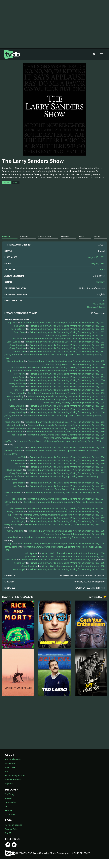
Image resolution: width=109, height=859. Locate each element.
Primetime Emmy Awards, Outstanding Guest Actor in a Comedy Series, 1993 (66, 338)
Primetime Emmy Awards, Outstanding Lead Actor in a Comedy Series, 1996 (66, 425)
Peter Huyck (19, 569)
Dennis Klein (19, 351)
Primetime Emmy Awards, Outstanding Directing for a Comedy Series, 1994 (66, 367)
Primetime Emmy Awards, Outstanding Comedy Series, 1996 (74, 437)
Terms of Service (13, 824)
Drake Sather (19, 386)
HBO (102, 269)
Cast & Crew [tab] (44, 236)
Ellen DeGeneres (12, 492)
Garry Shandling (17, 344)
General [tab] (6, 236)
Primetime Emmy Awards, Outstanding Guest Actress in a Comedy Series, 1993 (65, 341)
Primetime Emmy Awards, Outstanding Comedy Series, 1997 (74, 489)
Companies (10, 802)
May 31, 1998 (98, 263)
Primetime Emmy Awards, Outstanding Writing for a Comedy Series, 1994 (67, 373)
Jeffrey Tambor (12, 354)
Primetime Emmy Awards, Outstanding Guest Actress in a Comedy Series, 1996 (65, 421)
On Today (10, 794)
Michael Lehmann (15, 428)
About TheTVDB (13, 759)
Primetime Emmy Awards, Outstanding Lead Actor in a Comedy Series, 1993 (66, 360)
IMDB (102, 300)
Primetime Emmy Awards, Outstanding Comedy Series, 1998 (74, 533)
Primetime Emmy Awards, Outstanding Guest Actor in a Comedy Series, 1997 (66, 469)
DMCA (8, 833)
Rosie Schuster (18, 328)
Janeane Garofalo (13, 450)
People (8, 810)
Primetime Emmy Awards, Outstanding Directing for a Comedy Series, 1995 (66, 392)
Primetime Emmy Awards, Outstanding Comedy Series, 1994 (74, 364)
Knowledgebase (13, 779)
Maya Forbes (19, 377)
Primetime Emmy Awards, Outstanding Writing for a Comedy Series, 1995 (67, 389)
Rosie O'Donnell (12, 421)
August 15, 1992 (96, 257)
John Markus (19, 482)
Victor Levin (20, 373)
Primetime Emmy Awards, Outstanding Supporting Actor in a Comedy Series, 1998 (63, 543)
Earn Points (11, 763)
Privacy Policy (12, 829)
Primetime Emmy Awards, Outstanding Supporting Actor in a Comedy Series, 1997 (63, 514)
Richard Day (20, 562)
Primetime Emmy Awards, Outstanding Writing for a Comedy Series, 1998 (67, 521)
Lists (7, 806)
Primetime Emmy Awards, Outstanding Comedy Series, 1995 (74, 402)
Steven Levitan (18, 460)
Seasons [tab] (24, 236)
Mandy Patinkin (14, 431)
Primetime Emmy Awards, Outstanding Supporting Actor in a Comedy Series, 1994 (63, 370)
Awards (9, 798)
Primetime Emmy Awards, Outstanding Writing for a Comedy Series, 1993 (67, 325)
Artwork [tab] (65, 236)
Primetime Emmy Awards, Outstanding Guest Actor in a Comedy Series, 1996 (66, 431)
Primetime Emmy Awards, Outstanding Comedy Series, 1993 (74, 335)
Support (9, 783)
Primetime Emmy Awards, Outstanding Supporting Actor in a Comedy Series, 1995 (63, 399)
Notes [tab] (97, 236)
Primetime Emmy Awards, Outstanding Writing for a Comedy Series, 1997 (67, 466)
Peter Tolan (20, 332)
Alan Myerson (17, 508)
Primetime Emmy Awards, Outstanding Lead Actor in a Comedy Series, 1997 (66, 511)
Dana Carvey (16, 338)
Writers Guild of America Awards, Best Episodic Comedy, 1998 (73, 553)
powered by (98, 597)
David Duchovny (14, 469)
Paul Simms (20, 325)
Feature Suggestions (15, 775)
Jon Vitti (22, 457)
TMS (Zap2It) (98, 303)
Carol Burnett (13, 341)
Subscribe (10, 767)
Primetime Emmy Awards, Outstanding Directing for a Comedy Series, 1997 (66, 498)
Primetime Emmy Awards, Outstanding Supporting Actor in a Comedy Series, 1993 (63, 322)
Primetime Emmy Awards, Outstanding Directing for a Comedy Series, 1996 (66, 428)
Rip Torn (12, 322)
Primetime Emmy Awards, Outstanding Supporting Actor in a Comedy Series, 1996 (59, 441)
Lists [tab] (81, 236)
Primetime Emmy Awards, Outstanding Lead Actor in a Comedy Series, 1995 (66, 396)
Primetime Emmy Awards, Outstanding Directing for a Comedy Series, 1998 (60, 537)
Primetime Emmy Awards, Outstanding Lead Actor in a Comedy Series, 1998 (66, 530)
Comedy (100, 281)
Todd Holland (17, 367)
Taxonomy (10, 814)
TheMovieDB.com (96, 306)
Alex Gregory (19, 521)
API (6, 771)
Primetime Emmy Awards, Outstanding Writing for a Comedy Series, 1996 (67, 412)
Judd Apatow (19, 485)
